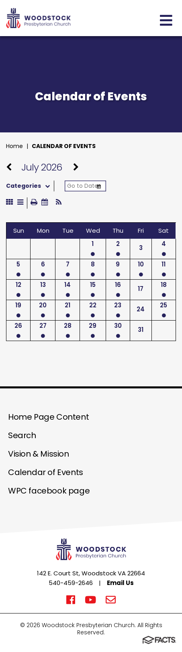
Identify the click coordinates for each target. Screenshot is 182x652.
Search (22, 435)
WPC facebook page (49, 490)
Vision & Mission (38, 453)
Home (14, 146)
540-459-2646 (71, 583)
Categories (30, 185)
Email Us (120, 583)
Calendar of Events (64, 146)
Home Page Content (48, 416)
